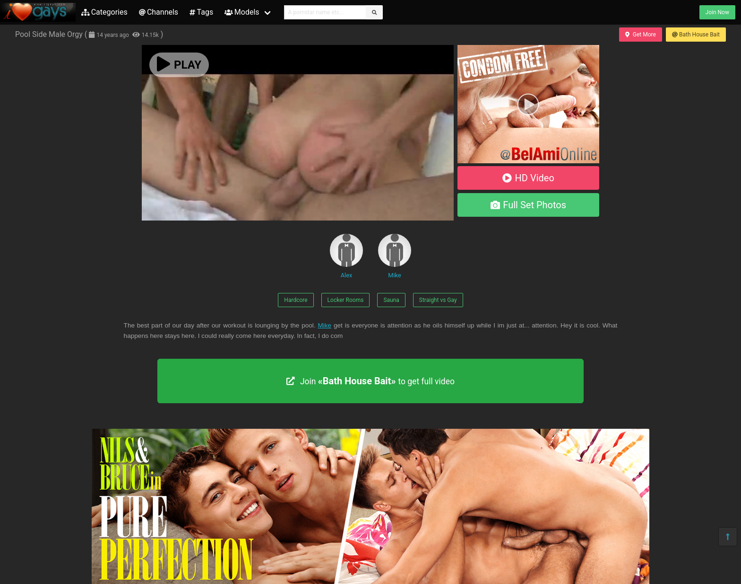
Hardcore (295, 300)
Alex (346, 256)
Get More (640, 34)
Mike (394, 256)
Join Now (717, 12)
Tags (201, 12)
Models (241, 12)
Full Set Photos (528, 205)
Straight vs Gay (438, 300)
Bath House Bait (696, 34)
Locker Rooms (345, 300)
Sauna (391, 300)
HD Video (528, 178)
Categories (104, 12)
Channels (158, 12)
